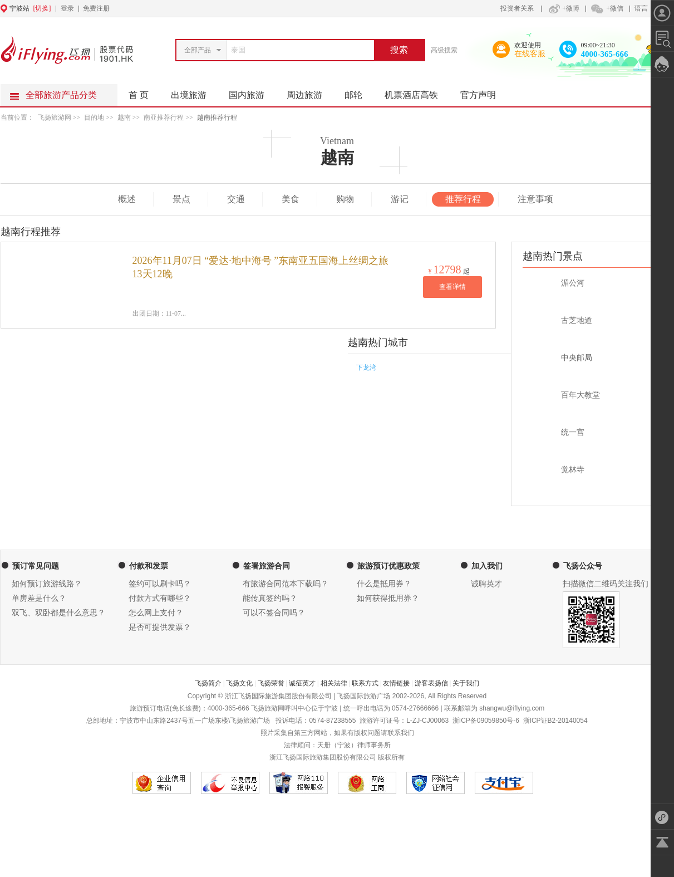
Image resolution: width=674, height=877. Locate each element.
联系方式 (365, 683)
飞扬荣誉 (271, 683)
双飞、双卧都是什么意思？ (58, 613)
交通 (236, 199)
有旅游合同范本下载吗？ (285, 584)
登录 (67, 8)
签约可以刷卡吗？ (160, 584)
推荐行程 (463, 199)
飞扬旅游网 (54, 117)
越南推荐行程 (217, 117)
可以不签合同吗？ (274, 613)
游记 (400, 199)
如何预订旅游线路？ (47, 584)
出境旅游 (194, 92)
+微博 (562, 8)
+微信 (606, 8)
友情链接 (396, 683)
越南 (124, 117)
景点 (181, 199)
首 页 (139, 95)
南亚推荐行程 (164, 117)
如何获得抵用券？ (388, 598)
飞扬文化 (239, 683)
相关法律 (334, 683)
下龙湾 (366, 367)
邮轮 (359, 92)
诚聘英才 (486, 584)
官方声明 (483, 92)
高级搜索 (444, 50)
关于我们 (465, 683)
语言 (641, 8)
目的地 (95, 117)
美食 (290, 199)
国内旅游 (252, 92)
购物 (345, 199)
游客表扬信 (431, 683)
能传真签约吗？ (270, 598)
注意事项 (535, 199)
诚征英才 (302, 683)
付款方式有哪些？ (160, 598)
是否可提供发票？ (160, 627)
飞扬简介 (208, 683)
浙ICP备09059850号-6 (485, 720)
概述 (127, 199)
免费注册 (96, 8)
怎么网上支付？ (156, 613)
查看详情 (452, 287)
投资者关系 (517, 8)
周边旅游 (310, 92)
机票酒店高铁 (417, 92)
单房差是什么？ (39, 598)
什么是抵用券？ (384, 584)
